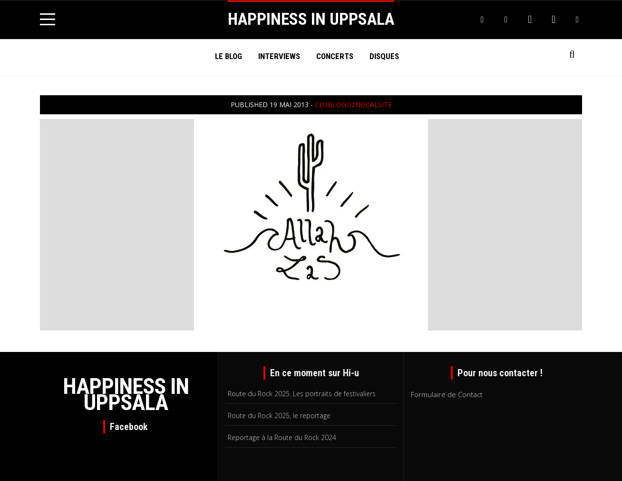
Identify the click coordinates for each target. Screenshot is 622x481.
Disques (384, 56)
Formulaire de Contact (447, 394)
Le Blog (228, 56)
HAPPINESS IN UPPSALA (311, 19)
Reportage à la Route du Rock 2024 (282, 437)
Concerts (334, 56)
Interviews (279, 56)
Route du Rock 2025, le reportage (279, 415)
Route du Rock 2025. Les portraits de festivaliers (302, 393)
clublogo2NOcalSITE (353, 104)
